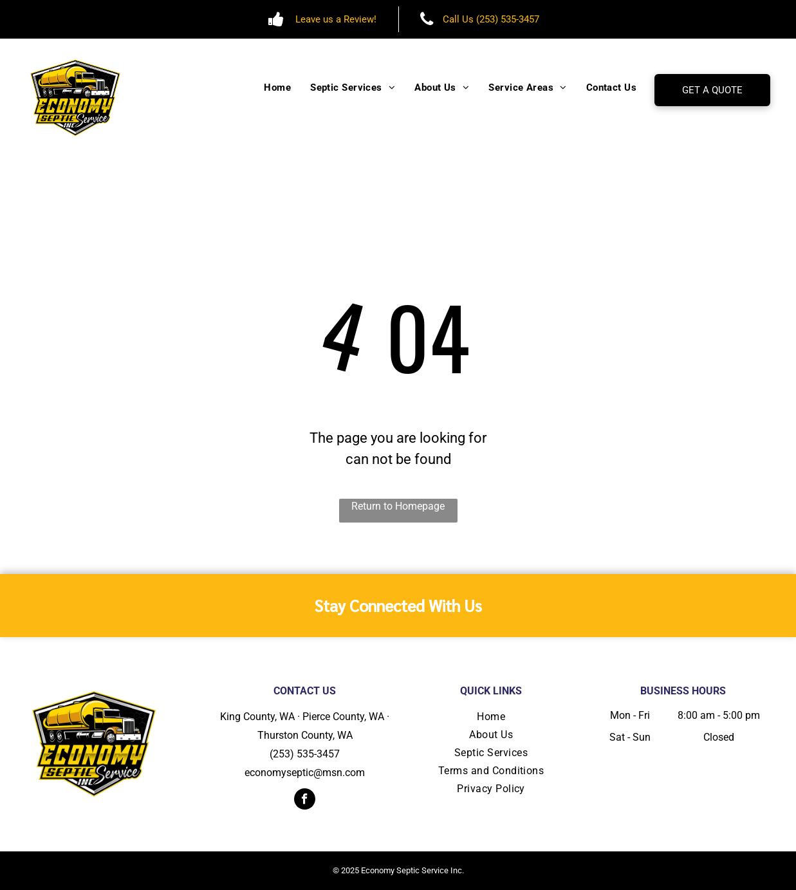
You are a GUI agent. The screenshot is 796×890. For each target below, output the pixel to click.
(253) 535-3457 (305, 754)
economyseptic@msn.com (305, 772)
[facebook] (304, 800)
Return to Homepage (398, 506)
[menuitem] (277, 87)
